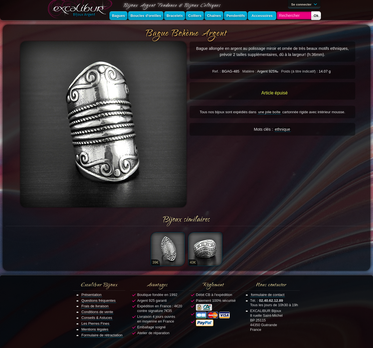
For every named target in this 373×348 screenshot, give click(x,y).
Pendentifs (235, 16)
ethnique (282, 129)
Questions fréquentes (98, 300)
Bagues (118, 16)
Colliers (194, 16)
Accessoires (261, 16)
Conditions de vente (97, 312)
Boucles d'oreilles (146, 16)
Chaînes (214, 16)
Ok (316, 16)
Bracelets (175, 16)
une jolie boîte (269, 112)
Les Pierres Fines (95, 323)
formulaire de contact (267, 295)
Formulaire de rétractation (101, 335)
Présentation (91, 295)
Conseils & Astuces (96, 318)
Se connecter (305, 4)
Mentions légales (94, 329)
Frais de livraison (95, 306)
